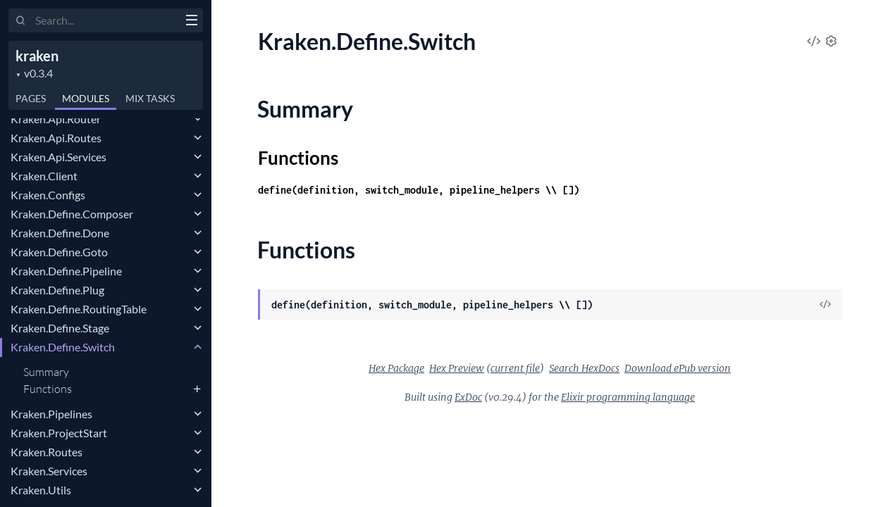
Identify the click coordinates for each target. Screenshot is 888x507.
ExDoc (468, 397)
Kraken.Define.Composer (72, 213)
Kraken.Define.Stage (60, 327)
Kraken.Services (49, 470)
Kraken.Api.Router (56, 118)
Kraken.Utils (41, 489)
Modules (85, 98)
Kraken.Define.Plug (57, 289)
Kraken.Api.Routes (56, 137)
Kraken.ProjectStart (59, 432)
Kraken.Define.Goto (59, 251)
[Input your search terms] (105, 20)
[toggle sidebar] (191, 21)
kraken (37, 55)
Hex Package (396, 368)
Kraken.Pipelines (51, 413)
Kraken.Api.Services (58, 156)
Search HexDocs (584, 368)
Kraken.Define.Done (60, 232)
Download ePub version (677, 368)
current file (515, 368)
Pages (31, 98)
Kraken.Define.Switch (63, 346)
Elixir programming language (628, 397)
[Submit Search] (21, 21)
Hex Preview (456, 368)
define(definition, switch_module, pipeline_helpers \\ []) (418, 190)
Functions (47, 389)
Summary (46, 372)
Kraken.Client (44, 175)
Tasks (150, 98)
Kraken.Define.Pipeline (66, 270)
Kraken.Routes (46, 451)
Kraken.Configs (48, 194)
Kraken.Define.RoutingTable (79, 308)
